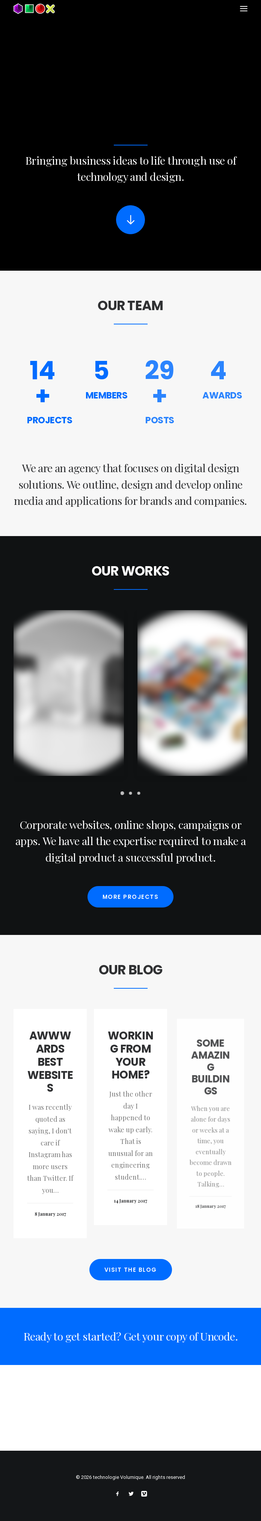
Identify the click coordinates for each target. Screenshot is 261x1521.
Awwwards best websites (50, 1100)
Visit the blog (130, 1295)
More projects (131, 922)
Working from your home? (130, 1104)
